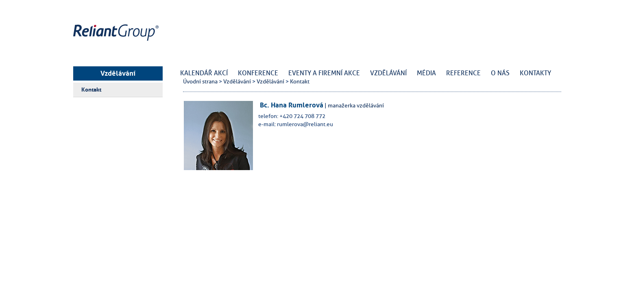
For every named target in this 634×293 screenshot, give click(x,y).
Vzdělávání (117, 73)
